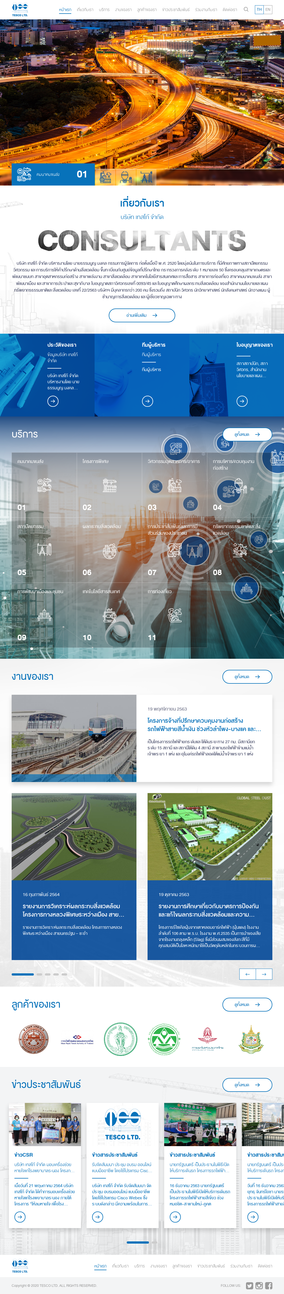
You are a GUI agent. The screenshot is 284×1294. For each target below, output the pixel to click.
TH (259, 9)
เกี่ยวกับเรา (85, 10)
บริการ (104, 10)
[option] (142, 102)
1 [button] (23, 974)
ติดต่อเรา (230, 10)
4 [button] (56, 974)
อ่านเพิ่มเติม (142, 315)
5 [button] (64, 974)
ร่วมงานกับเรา (206, 10)
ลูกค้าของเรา (147, 10)
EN (267, 9)
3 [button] (47, 974)
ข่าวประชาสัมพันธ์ (176, 10)
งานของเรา (123, 10)
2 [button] (39, 974)
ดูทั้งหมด (247, 434)
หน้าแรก (65, 10)
